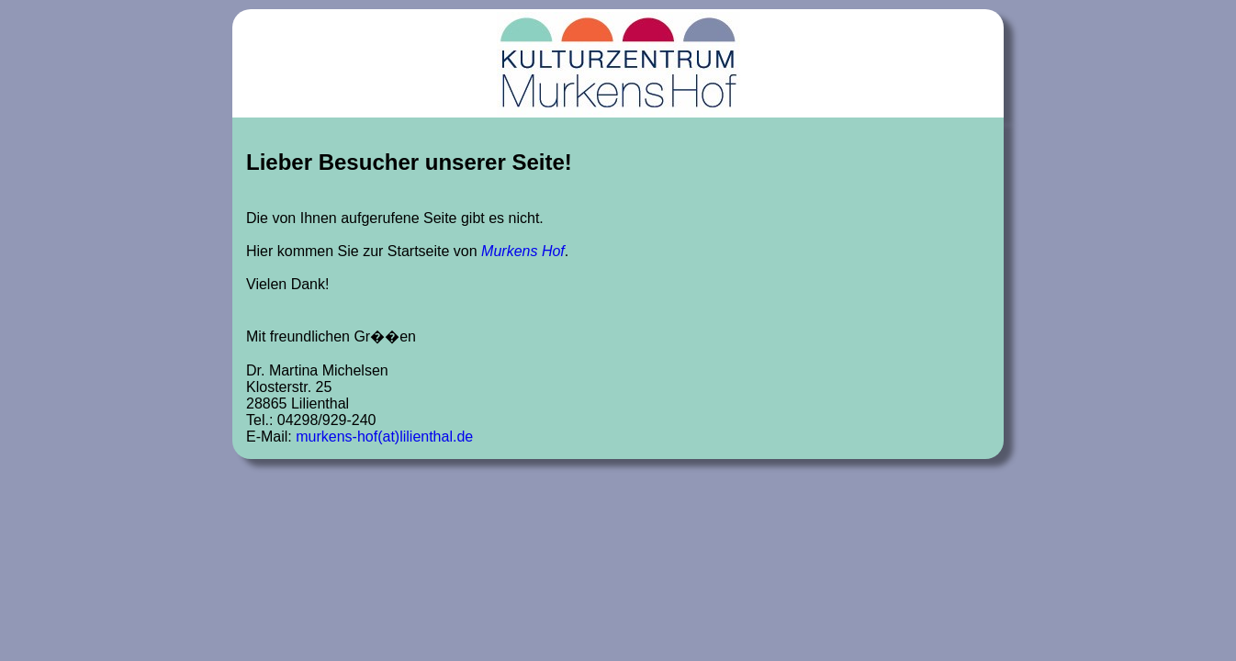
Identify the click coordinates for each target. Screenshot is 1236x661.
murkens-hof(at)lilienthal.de (384, 436)
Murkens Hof (523, 251)
